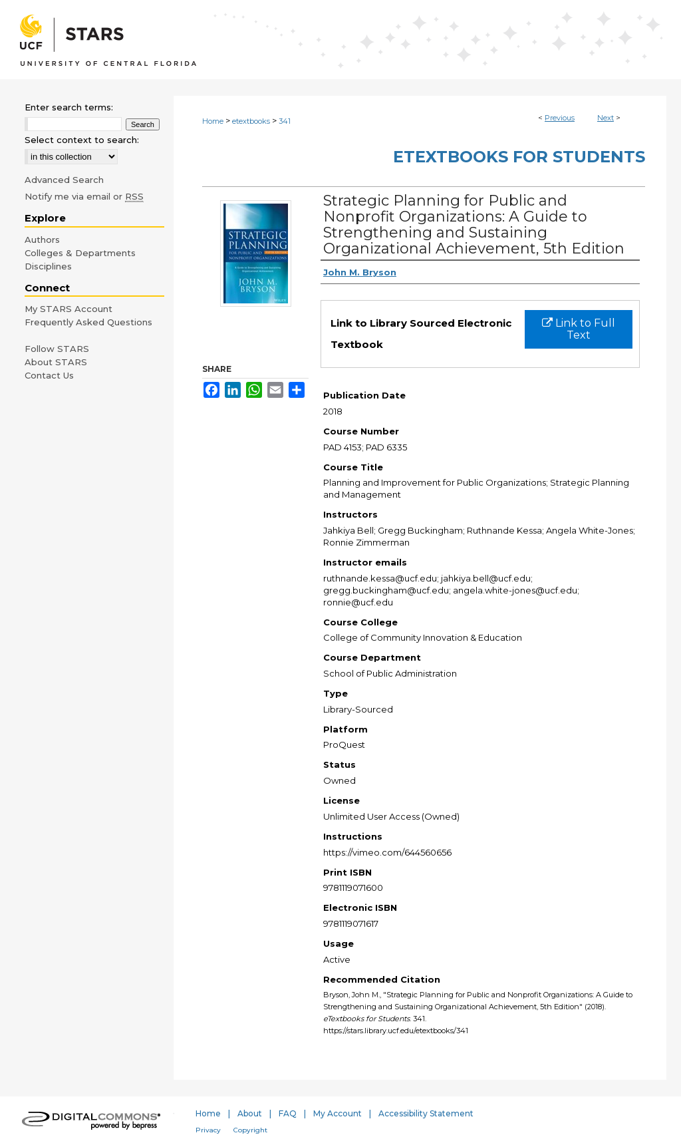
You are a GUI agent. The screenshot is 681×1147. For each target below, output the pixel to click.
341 (285, 121)
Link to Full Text (578, 329)
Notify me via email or (84, 196)
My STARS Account (68, 308)
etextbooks (251, 121)
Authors (42, 239)
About (249, 1113)
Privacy (208, 1130)
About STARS (56, 362)
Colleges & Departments (80, 252)
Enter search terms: (69, 107)
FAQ (288, 1113)
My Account (337, 1113)
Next (605, 117)
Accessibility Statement (426, 1113)
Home (212, 121)
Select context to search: (82, 139)
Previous (560, 117)
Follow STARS (57, 348)
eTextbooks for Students (519, 156)
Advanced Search (64, 179)
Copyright (250, 1130)
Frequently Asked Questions (88, 322)
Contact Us (49, 375)
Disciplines (48, 266)
